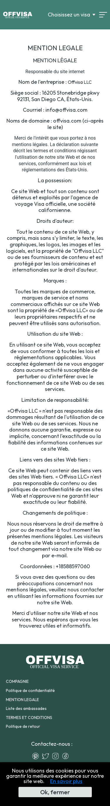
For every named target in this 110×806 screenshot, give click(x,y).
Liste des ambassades (26, 708)
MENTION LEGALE (22, 699)
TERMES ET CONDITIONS (29, 717)
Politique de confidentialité (30, 690)
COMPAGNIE (17, 681)
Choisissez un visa (69, 15)
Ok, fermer (55, 792)
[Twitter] (47, 756)
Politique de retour (23, 726)
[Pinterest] (37, 756)
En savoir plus (66, 781)
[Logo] (17, 14)
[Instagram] (57, 756)
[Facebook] (67, 756)
